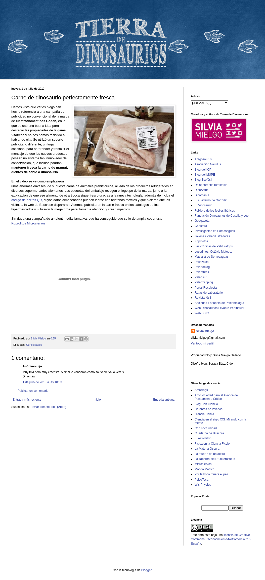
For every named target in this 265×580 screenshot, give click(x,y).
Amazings (201, 390)
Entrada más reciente (27, 399)
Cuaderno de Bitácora (209, 433)
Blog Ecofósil (203, 179)
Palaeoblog (202, 267)
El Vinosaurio (203, 205)
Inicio (97, 399)
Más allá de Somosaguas (212, 256)
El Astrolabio (203, 438)
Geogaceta (202, 220)
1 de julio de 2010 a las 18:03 (42, 382)
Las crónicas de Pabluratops (214, 246)
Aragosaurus (203, 159)
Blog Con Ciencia (206, 404)
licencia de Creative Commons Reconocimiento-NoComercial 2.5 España (220, 539)
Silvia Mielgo (205, 331)
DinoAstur (201, 190)
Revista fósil (203, 297)
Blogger (146, 570)
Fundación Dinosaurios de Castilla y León (222, 215)
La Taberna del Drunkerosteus (215, 459)
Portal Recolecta (206, 287)
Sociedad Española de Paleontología (219, 303)
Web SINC (202, 313)
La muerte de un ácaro (210, 454)
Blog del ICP (203, 169)
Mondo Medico (204, 469)
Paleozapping (204, 282)
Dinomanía (202, 195)
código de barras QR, (27, 200)
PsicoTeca (201, 479)
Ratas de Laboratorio (209, 292)
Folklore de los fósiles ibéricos (215, 210)
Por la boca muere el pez (211, 474)
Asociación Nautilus (208, 164)
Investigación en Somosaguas (215, 231)
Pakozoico (201, 262)
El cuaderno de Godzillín (211, 200)
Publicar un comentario (33, 391)
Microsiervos (36, 223)
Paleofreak (202, 272)
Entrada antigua (163, 399)
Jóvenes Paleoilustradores (212, 236)
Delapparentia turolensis (211, 185)
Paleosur (200, 277)
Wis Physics (203, 484)
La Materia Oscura (207, 448)
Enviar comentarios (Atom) (48, 407)
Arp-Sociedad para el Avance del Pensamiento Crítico (217, 397)
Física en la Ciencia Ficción (213, 443)
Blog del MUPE (205, 174)
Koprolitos (18, 223)
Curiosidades (34, 344)
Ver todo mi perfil (202, 343)
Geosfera (201, 226)
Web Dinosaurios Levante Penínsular (219, 308)
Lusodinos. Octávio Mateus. (213, 251)
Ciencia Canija (204, 414)
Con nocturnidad (206, 428)
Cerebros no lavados (209, 409)
